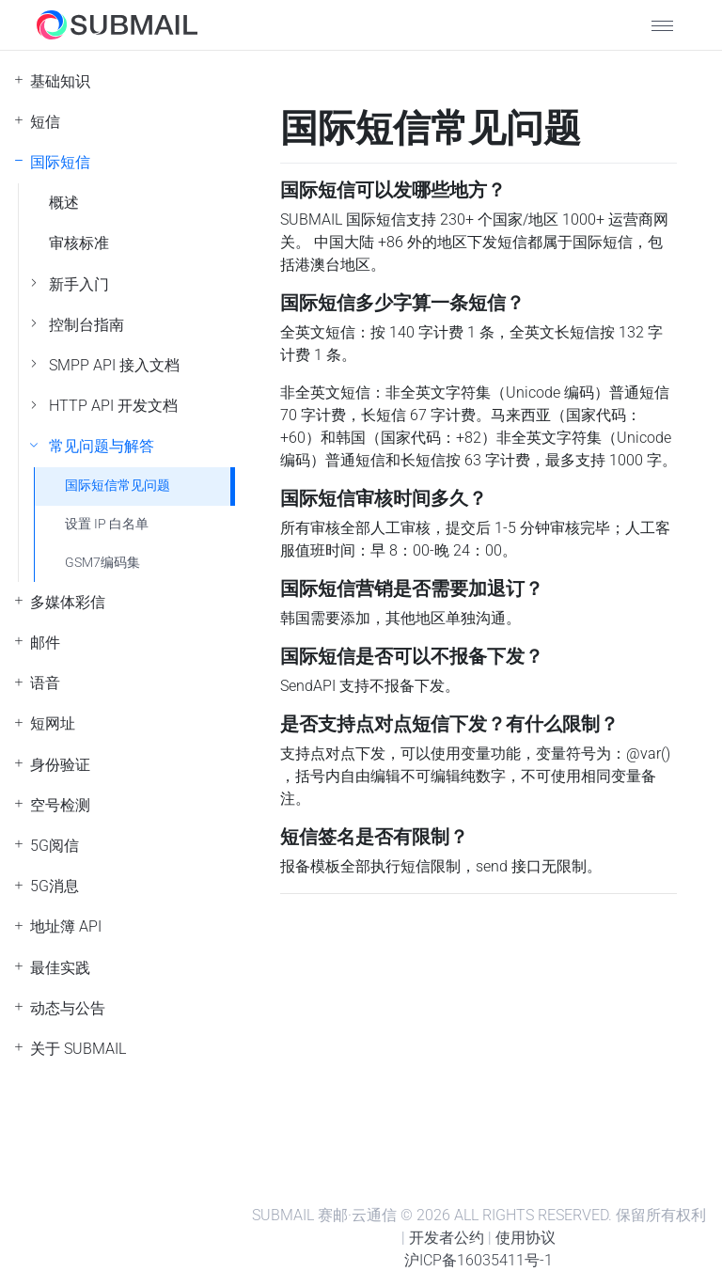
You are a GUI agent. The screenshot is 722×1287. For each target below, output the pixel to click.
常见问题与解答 (101, 446)
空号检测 (60, 805)
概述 (64, 203)
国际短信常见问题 (117, 486)
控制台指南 (86, 325)
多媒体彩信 (67, 602)
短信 (45, 122)
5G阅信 (54, 846)
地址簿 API (66, 926)
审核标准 (79, 243)
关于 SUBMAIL (78, 1049)
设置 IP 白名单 (107, 524)
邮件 (45, 642)
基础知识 (60, 81)
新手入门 (79, 284)
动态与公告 (67, 1008)
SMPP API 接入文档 (114, 365)
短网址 (52, 723)
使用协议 (525, 1238)
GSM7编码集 (102, 563)
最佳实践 (60, 968)
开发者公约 (446, 1238)
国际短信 (60, 162)
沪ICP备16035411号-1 (478, 1260)
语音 (45, 683)
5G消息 (54, 886)
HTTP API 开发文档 (113, 406)
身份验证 (60, 765)
